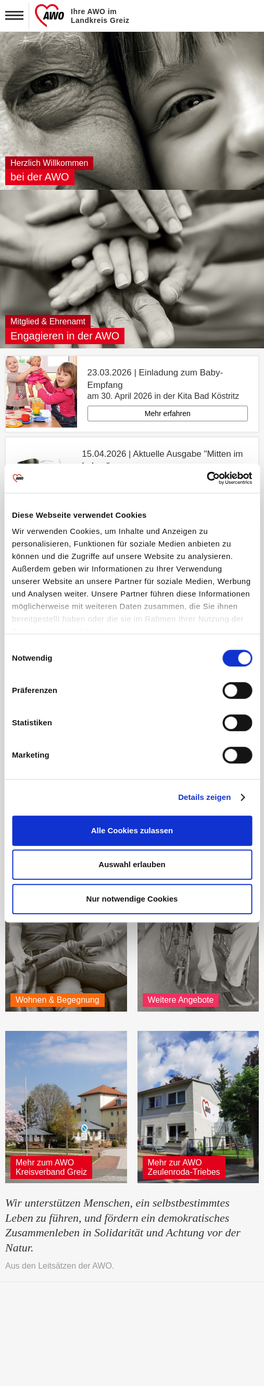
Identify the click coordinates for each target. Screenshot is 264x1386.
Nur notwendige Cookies (132, 898)
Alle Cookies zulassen (132, 830)
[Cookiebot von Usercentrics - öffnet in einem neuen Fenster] (206, 478)
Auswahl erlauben (131, 864)
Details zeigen (204, 797)
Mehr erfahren (168, 413)
